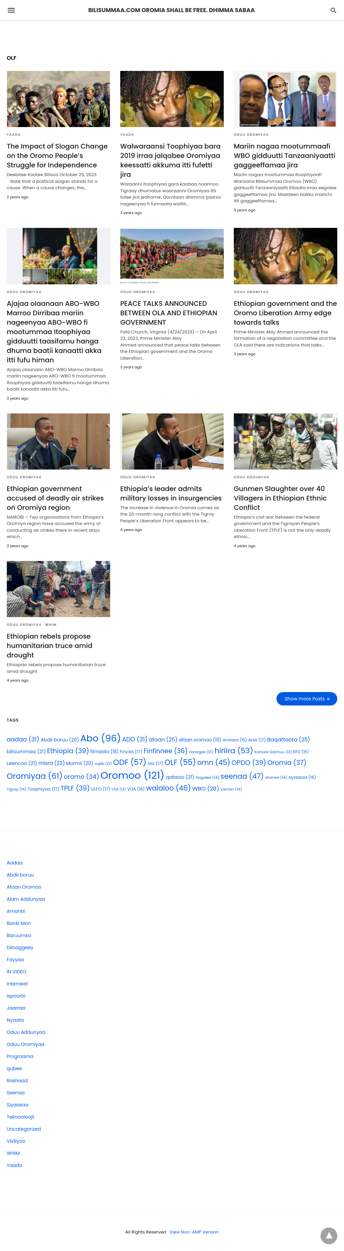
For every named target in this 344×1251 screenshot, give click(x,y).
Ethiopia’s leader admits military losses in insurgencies (171, 493)
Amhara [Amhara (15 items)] (235, 740)
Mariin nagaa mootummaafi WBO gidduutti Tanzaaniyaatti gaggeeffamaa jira (284, 156)
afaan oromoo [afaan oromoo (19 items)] (200, 740)
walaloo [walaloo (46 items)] (168, 788)
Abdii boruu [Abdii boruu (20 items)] (60, 739)
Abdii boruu (20, 875)
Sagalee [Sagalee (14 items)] (207, 777)
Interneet (17, 983)
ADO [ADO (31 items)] (135, 739)
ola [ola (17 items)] (155, 763)
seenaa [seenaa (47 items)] (242, 776)
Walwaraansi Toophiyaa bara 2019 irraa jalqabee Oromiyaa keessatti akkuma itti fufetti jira (170, 160)
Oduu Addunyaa (251, 477)
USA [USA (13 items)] (119, 789)
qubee (14, 1068)
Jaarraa (16, 1008)
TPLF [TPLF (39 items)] (75, 788)
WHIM (51, 624)
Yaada (14, 134)
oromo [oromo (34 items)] (81, 776)
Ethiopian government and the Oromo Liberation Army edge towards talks (285, 313)
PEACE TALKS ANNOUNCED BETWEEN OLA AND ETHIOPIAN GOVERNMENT (168, 313)
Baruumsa (19, 935)
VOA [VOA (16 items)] (136, 789)
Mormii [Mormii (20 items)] (79, 763)
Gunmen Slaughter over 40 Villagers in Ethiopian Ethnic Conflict (280, 498)
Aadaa (15, 862)
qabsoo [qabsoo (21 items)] (180, 777)
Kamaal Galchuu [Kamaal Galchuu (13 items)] (273, 752)
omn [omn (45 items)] (213, 762)
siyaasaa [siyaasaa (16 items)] (302, 777)
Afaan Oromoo (24, 887)
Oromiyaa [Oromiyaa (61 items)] (34, 775)
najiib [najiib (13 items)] (103, 763)
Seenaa (16, 1092)
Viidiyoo (16, 1141)
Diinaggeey (20, 947)
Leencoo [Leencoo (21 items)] (22, 763)
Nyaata (15, 1020)
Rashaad (17, 1080)
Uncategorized (24, 1129)
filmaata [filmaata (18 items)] (104, 752)
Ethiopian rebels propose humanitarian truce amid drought (49, 646)
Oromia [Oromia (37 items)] (286, 762)
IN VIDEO (16, 971)
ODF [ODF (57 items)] (129, 762)
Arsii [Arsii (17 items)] (257, 740)
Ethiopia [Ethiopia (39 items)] (68, 751)
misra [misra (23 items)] (51, 763)
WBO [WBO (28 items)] (205, 788)
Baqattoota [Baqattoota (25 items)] (288, 739)
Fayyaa (15, 959)
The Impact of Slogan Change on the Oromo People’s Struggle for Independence (57, 156)
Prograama (20, 1056)
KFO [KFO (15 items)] (301, 752)
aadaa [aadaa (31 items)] (23, 739)
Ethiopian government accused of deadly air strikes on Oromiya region (55, 498)
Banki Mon (19, 923)
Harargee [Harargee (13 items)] (201, 752)
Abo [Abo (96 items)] (100, 738)
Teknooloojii (20, 1117)
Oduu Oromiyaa (251, 134)
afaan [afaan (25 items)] (163, 739)
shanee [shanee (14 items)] (276, 777)
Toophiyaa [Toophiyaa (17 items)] (43, 789)
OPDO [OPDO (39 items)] (248, 762)
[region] (172, 32)
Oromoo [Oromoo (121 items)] (132, 775)
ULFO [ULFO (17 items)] (100, 789)
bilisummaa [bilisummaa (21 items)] (26, 751)
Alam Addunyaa (26, 899)
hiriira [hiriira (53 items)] (233, 750)
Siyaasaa (18, 1104)
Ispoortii (16, 996)
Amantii (16, 911)
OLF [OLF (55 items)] (180, 762)
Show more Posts (305, 698)
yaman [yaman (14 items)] (231, 789)
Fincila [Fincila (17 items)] (131, 752)
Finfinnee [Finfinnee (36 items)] (166, 751)
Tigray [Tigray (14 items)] (17, 789)
